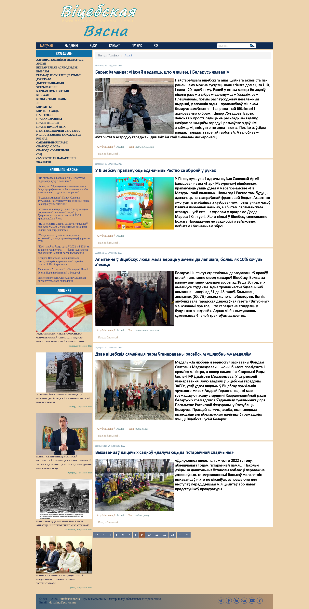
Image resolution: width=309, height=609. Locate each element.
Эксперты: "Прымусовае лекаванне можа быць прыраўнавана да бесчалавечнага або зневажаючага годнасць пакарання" (63, 189)
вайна (138, 515)
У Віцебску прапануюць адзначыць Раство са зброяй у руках (155, 170)
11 (156, 534)
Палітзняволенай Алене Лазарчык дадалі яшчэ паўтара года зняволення (62, 279)
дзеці (147, 515)
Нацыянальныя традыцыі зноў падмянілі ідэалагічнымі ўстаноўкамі (59, 579)
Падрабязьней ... (109, 154)
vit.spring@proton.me (62, 602)
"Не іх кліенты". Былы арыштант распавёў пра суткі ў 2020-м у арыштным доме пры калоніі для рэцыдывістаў (63, 226)
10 (149, 534)
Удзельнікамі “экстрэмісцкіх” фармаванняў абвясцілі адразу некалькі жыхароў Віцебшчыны (60, 337)
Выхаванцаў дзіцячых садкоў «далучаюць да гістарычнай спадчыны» (164, 452)
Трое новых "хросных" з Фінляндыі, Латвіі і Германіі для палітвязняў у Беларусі (63, 271)
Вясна (105, 30)
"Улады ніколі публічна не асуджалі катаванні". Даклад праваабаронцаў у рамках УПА (64, 238)
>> (186, 534)
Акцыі (120, 146)
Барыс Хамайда (144, 146)
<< (97, 534)
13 (172, 534)
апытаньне (141, 330)
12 (164, 534)
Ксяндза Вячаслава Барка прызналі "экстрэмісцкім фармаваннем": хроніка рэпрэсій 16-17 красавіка (60, 261)
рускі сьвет (141, 428)
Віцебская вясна (69, 599)
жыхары (154, 330)
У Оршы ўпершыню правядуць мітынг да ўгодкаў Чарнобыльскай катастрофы (63, 398)
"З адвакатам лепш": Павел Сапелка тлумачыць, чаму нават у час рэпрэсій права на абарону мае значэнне (63, 200)
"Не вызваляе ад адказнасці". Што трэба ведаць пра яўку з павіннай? (61, 179)
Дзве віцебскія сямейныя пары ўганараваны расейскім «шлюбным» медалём (173, 354)
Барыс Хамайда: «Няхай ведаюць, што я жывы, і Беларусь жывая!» (162, 72)
